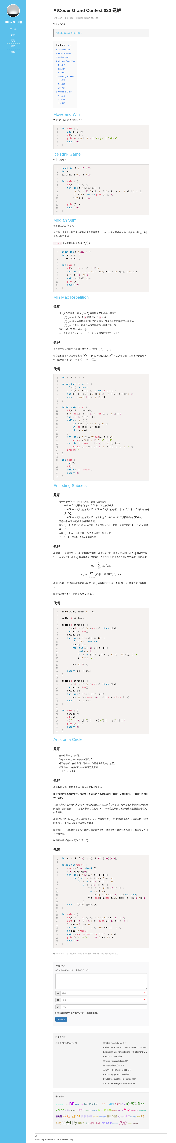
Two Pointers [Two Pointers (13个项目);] (91, 1104)
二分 (66, 954)
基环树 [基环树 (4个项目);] (94, 1110)
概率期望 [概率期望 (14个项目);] (111, 1116)
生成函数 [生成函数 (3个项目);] (133, 1116)
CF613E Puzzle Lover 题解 (114, 1043)
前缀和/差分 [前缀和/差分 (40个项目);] (135, 1104)
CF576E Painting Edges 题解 (115, 1061)
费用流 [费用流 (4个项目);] (130, 1123)
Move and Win (66, 114)
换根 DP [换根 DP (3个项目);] (120, 1110)
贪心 (116, 954)
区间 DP (73, 954)
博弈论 (79, 954)
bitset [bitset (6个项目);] (66, 1104)
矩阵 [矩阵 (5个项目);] (139, 1117)
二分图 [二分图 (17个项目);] (110, 1104)
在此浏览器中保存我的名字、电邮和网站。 (78, 1013)
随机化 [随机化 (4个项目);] (135, 1123)
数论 (85, 954)
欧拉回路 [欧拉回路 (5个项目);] (121, 1117)
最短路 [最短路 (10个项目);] (59, 1116)
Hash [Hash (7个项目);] (77, 1104)
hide (69, 45)
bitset (58, 954)
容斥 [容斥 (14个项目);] (100, 1110)
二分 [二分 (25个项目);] (102, 1104)
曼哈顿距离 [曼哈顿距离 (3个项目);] (134, 1110)
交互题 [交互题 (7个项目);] (118, 1104)
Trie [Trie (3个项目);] (82, 1104)
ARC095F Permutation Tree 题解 (117, 1070)
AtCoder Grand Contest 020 (69, 33)
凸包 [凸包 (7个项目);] (123, 1104)
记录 (13, 35)
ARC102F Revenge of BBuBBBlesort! (119, 1083)
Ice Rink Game (67, 154)
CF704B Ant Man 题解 (112, 1056)
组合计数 (96, 954)
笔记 (13, 40)
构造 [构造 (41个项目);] (66, 1116)
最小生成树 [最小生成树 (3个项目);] (142, 1110)
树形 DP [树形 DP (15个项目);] (75, 1116)
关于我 (13, 29)
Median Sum (64, 220)
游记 (13, 46)
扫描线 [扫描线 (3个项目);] (114, 1110)
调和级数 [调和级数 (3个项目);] (115, 1123)
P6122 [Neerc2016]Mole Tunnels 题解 (119, 1079)
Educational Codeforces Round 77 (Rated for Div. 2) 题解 (127, 1052)
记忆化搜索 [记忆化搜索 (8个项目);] (106, 1123)
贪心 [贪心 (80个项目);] (123, 1122)
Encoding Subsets (70, 485)
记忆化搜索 (109, 954)
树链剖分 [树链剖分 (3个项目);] (96, 1116)
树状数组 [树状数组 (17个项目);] (86, 1116)
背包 (102, 954)
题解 (13, 52)
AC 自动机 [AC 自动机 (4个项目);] (59, 1104)
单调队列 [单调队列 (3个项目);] (74, 1110)
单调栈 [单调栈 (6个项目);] (68, 1110)
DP (62, 954)
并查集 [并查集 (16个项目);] (108, 1110)
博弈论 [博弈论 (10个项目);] (81, 1110)
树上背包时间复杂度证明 (66, 1043)
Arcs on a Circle (67, 739)
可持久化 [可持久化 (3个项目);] (88, 1110)
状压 (89, 954)
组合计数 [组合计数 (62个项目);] (69, 1123)
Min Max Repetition (71, 297)
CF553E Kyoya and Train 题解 (116, 1074)
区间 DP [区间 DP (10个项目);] (60, 1110)
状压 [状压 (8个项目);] (127, 1116)
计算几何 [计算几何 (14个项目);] (95, 1123)
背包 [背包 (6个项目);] (87, 1123)
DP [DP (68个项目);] (72, 1103)
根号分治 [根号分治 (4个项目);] (102, 1117)
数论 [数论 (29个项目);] (127, 1110)
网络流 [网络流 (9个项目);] (81, 1123)
